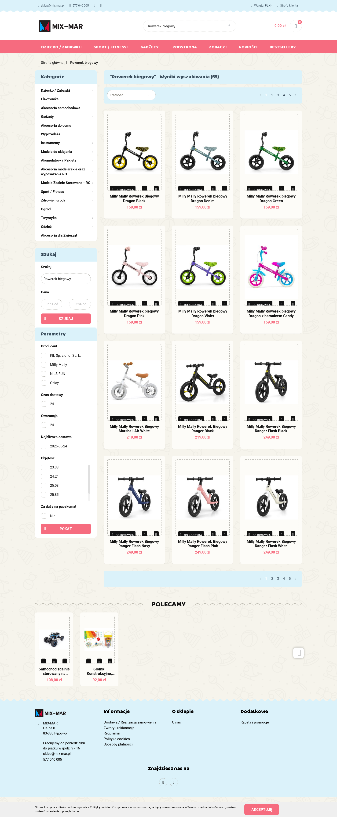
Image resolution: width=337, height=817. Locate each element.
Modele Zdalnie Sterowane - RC (67, 183)
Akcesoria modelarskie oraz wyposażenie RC (67, 171)
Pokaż (66, 529)
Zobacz (218, 48)
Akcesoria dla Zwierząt (59, 235)
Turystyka (67, 218)
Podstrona (184, 48)
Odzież (67, 227)
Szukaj (66, 319)
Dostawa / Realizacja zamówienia (130, 722)
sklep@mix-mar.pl (51, 5)
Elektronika (50, 99)
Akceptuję (261, 809)
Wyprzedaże (50, 134)
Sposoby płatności (118, 744)
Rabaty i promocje (255, 722)
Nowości (248, 48)
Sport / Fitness (111, 48)
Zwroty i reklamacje (119, 728)
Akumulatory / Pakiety (67, 160)
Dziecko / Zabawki (61, 48)
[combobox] (131, 95)
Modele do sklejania (67, 152)
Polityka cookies (117, 739)
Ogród (46, 209)
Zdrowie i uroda (67, 200)
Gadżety (150, 48)
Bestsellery (283, 48)
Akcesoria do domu (56, 125)
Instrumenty (67, 143)
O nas (176, 722)
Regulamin (112, 733)
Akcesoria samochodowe (60, 108)
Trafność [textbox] (117, 95)
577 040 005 (79, 5)
